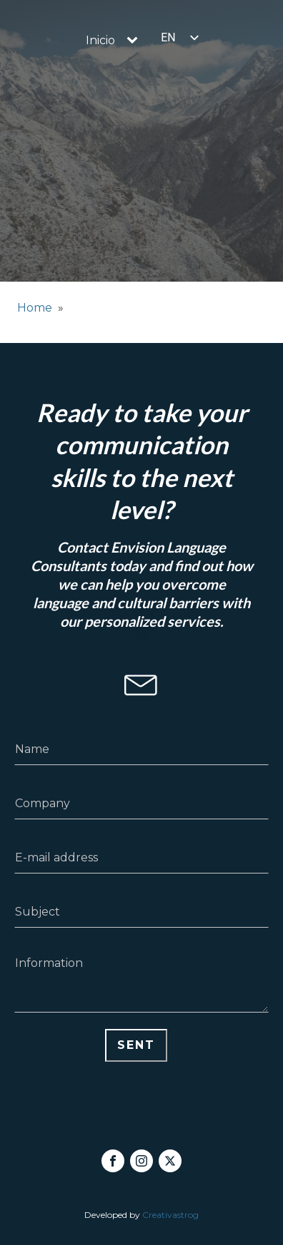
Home (34, 307)
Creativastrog (170, 1214)
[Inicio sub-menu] (135, 40)
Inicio (100, 40)
